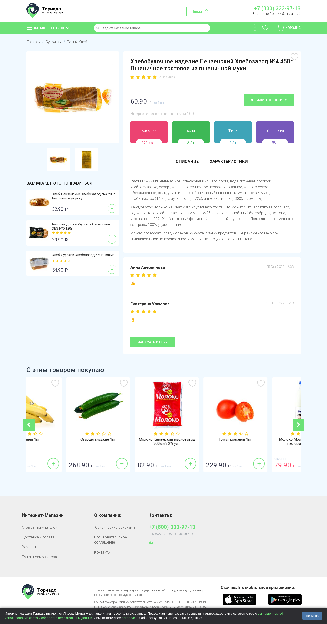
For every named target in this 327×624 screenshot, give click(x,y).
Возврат (29, 547)
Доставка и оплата (38, 537)
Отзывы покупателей (39, 527)
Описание (187, 161)
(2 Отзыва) (166, 77)
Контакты (102, 552)
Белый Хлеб (77, 42)
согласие (129, 618)
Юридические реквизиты (115, 527)
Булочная (54, 42)
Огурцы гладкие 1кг (129, 439)
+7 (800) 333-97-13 (277, 8)
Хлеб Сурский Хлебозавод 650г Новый (83, 255)
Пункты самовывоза (39, 557)
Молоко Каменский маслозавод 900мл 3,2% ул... (198, 441)
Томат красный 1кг (266, 439)
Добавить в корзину (269, 100)
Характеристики (229, 161)
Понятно (312, 616)
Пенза (196, 11)
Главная (33, 42)
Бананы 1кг (61, 439)
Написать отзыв (153, 342)
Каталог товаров (49, 28)
